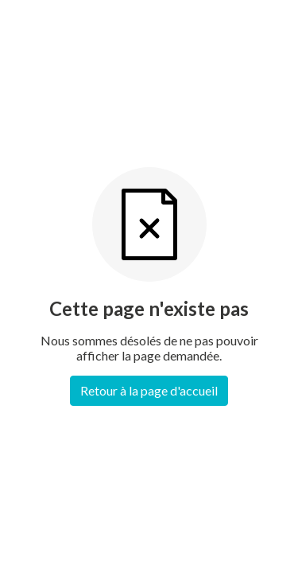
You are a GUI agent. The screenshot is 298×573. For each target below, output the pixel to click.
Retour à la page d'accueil (149, 390)
